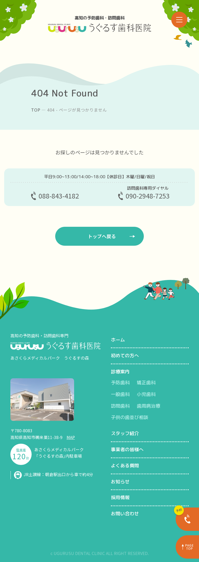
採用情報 (120, 497)
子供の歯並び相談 (129, 417)
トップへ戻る (102, 236)
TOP (35, 110)
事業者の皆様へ (127, 449)
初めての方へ (125, 355)
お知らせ (120, 481)
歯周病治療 (148, 406)
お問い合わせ (125, 513)
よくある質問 (125, 465)
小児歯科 (146, 394)
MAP (71, 437)
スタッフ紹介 (125, 433)
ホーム (118, 340)
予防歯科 (120, 382)
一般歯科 (120, 394)
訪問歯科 (120, 406)
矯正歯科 (146, 382)
